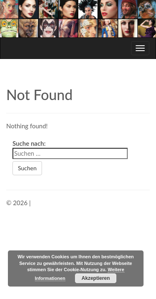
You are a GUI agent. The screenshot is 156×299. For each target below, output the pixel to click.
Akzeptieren (96, 278)
